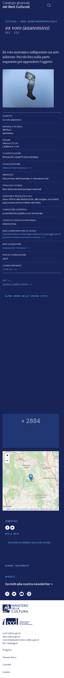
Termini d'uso (9, 657)
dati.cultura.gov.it (11, 636)
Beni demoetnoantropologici (39, 21)
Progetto (7, 649)
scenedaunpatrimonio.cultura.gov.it (21, 639)
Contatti (7, 664)
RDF (5, 280)
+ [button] (7, 455)
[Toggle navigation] (49, 5)
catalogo (10, 21)
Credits (6, 672)
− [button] (7, 460)
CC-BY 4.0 (7, 269)
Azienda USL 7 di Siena (14, 248)
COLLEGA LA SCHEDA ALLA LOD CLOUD (29, 542)
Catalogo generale (16, 5)
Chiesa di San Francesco (15, 167)
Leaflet (8, 509)
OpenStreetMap (21, 509)
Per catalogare (10, 643)
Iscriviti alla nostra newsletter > (29, 584)
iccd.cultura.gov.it (11, 633)
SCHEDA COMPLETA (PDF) (15, 284)
